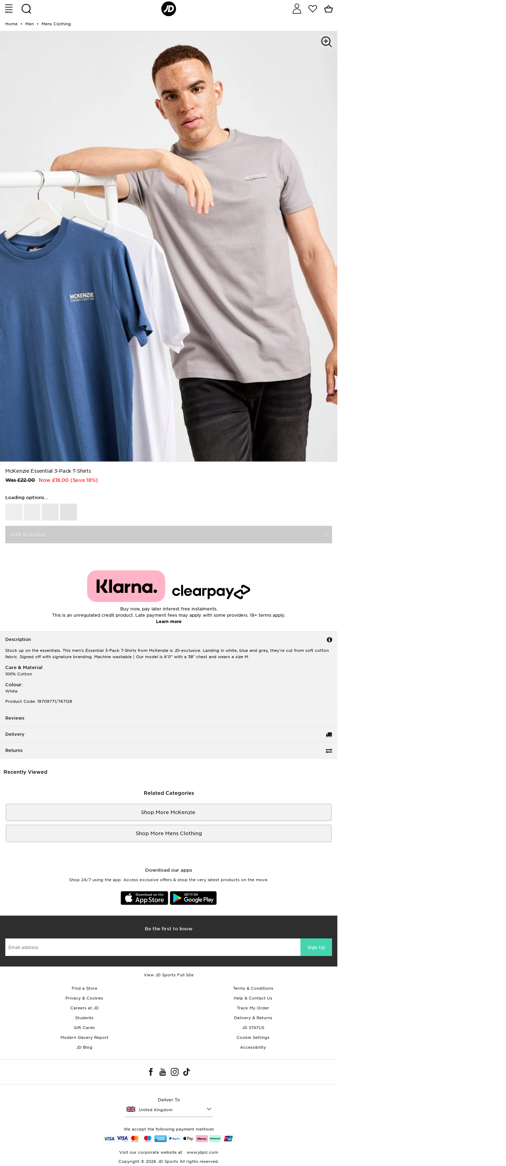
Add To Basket (28, 534)
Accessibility (253, 1047)
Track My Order (253, 1007)
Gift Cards (84, 1027)
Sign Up (316, 947)
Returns (13, 750)
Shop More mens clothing (169, 833)
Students (84, 1017)
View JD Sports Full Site (169, 974)
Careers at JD (84, 1007)
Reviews (14, 718)
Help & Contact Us (253, 998)
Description (18, 639)
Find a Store (84, 988)
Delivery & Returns (253, 1017)
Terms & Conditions (253, 988)
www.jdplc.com (201, 1152)
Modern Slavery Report (84, 1037)
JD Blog (84, 1047)
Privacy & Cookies (84, 998)
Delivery (15, 734)
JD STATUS (253, 1027)
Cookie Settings (253, 1037)
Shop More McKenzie (169, 812)
